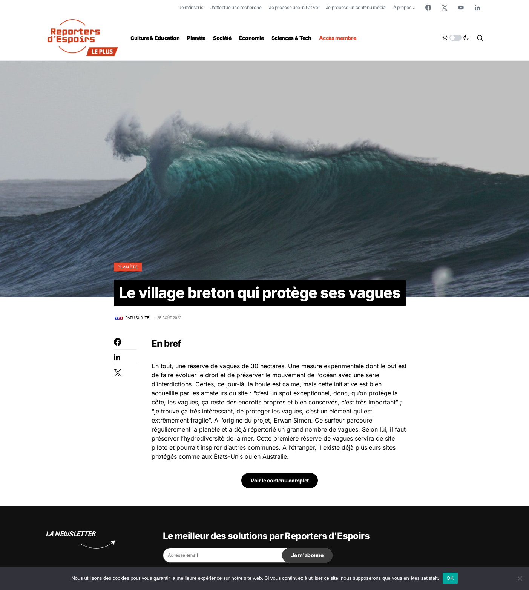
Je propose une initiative (293, 7)
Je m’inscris (191, 7)
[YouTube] (461, 7)
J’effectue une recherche (235, 7)
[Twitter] (445, 7)
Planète (128, 266)
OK (450, 578)
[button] (455, 38)
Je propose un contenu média (356, 7)
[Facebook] (428, 7)
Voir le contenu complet (279, 481)
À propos (402, 7)
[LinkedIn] (477, 7)
